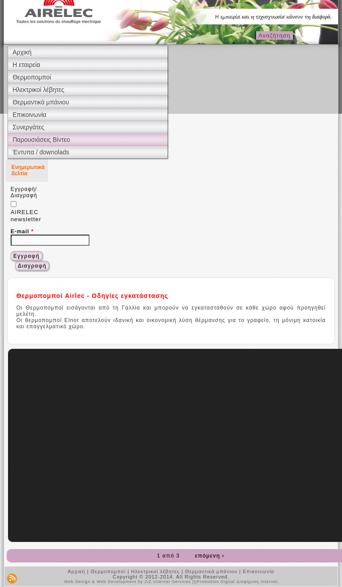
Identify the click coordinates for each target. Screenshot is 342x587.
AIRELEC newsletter (26, 212)
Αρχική (22, 52)
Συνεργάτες (28, 127)
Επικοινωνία (29, 114)
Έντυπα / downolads (40, 152)
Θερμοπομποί (31, 77)
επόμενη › (209, 556)
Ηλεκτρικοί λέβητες (38, 89)
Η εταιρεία (26, 64)
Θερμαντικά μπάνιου (40, 102)
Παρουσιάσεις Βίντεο (41, 139)
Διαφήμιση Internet (257, 581)
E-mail (22, 231)
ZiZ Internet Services (167, 581)
